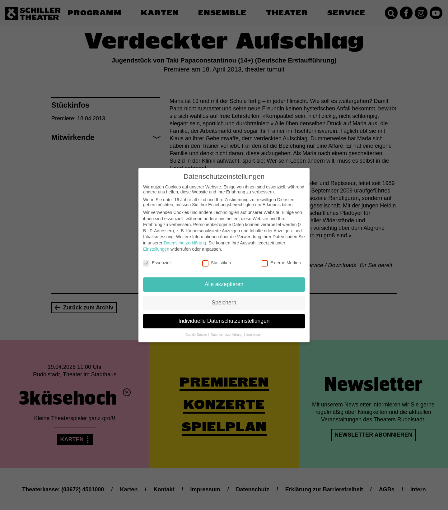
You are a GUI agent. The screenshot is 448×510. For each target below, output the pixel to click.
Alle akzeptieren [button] (224, 279)
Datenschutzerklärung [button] (227, 330)
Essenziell (157, 257)
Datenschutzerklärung (185, 237)
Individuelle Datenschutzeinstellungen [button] (224, 316)
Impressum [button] (254, 330)
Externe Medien (281, 257)
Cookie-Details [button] (196, 330)
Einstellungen (156, 243)
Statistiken (216, 257)
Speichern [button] (224, 297)
